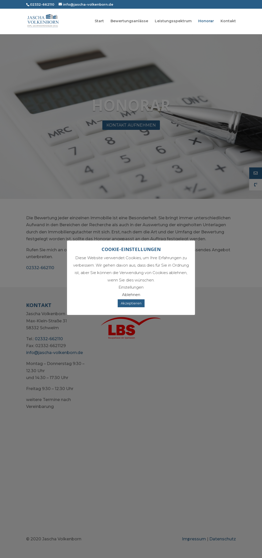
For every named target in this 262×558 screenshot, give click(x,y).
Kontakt (228, 21)
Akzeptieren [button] (131, 303)
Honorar (206, 21)
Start (99, 21)
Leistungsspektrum (173, 21)
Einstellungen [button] (131, 287)
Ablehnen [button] (131, 294)
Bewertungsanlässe (129, 21)
